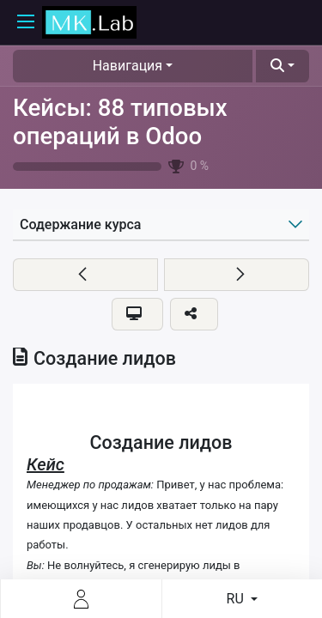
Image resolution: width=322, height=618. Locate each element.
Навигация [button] (127, 66)
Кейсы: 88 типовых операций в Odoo (120, 122)
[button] (282, 66)
